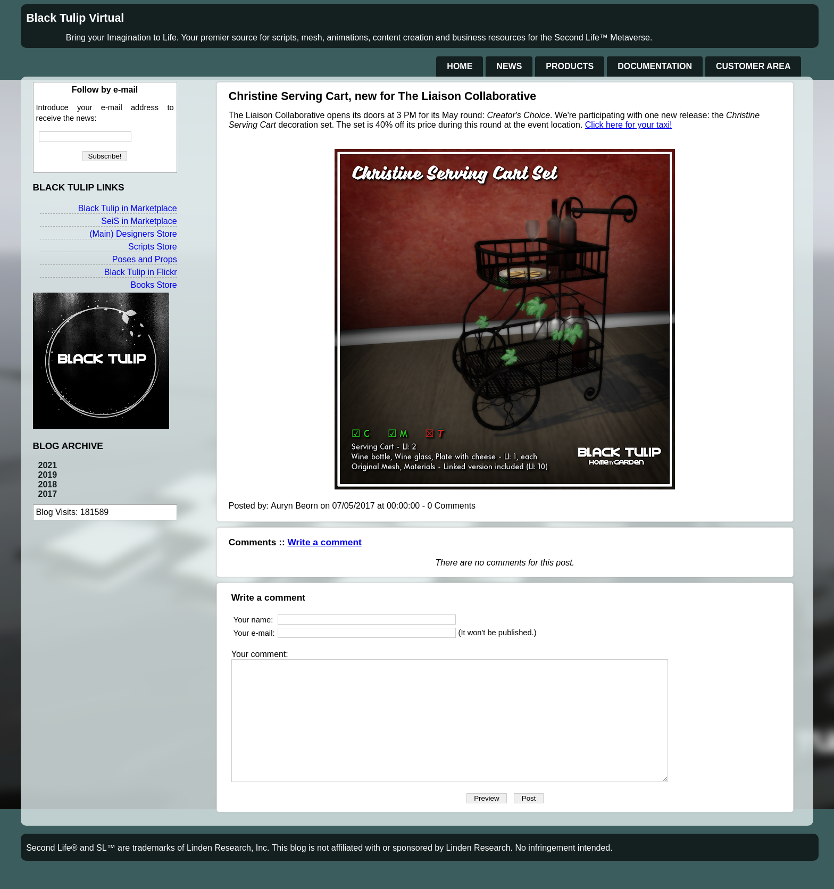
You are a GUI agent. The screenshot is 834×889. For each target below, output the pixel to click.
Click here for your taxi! (628, 124)
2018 (47, 484)
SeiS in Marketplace (139, 221)
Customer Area (753, 66)
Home (459, 66)
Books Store (153, 284)
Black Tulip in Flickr (140, 272)
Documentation (655, 66)
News (509, 66)
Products (570, 66)
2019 (47, 474)
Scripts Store (152, 246)
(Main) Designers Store (133, 233)
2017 (47, 493)
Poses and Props (144, 259)
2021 (47, 465)
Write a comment (325, 542)
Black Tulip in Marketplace (127, 208)
